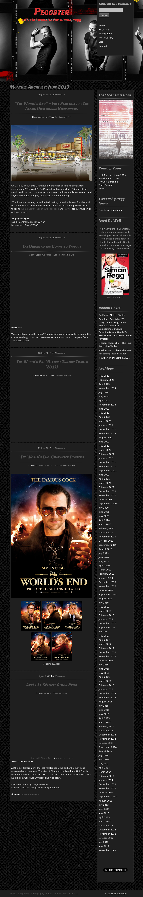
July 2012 (104, 842)
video (48, 255)
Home (102, 25)
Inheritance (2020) (109, 178)
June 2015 (104, 710)
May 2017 (104, 636)
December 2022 (107, 429)
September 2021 (108, 470)
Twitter (67, 209)
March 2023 (105, 421)
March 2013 (105, 821)
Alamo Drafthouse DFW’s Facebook (40, 209)
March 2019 (105, 569)
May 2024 (104, 396)
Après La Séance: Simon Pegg (51, 684)
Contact (103, 46)
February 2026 (106, 380)
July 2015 (104, 706)
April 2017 (104, 640)
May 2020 (104, 516)
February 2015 (106, 726)
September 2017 (108, 627)
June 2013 (104, 809)
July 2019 (104, 553)
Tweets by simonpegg (110, 210)
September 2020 (108, 503)
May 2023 (104, 413)
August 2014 (105, 751)
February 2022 (106, 454)
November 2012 (107, 834)
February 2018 (106, 615)
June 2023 (104, 409)
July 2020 (104, 508)
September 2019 (108, 545)
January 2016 (106, 689)
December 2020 (107, 491)
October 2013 (106, 792)
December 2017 (107, 623)
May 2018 (104, 607)
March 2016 (105, 681)
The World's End (63, 117)
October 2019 (106, 541)
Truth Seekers (106, 185)
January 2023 (106, 425)
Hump (102, 188)
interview (63, 693)
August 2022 (105, 437)
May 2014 (104, 763)
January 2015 (106, 730)
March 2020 (105, 524)
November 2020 (107, 495)
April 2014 (104, 768)
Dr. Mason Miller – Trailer (112, 315)
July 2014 (104, 755)
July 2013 (104, 805)
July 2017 (104, 631)
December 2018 (107, 582)
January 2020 (106, 532)
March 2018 (105, 611)
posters (48, 465)
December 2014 (107, 734)
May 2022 (104, 446)
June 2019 (104, 557)
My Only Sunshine (108, 182)
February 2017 (106, 648)
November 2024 (107, 388)
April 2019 (104, 565)
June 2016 (104, 669)
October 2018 (106, 590)
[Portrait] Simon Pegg (41, 758)
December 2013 (107, 784)
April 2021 (104, 479)
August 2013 (105, 801)
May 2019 (104, 561)
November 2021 (107, 466)
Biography (104, 29)
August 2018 (105, 598)
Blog (101, 42)
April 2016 (104, 677)
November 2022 (107, 433)
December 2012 (107, 829)
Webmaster (60, 94)
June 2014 (104, 759)
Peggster (51, 11)
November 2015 (107, 697)
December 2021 (107, 462)
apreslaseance (65, 758)
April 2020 (104, 520)
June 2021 (104, 475)
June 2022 (104, 441)
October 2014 (106, 743)
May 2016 (104, 673)
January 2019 (106, 578)
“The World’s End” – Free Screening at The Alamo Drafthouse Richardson (52, 106)
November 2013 (107, 788)
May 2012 (104, 846)
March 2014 (105, 772)
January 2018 (106, 619)
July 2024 (104, 392)
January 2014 (106, 780)
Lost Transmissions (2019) (113, 175)
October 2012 (106, 838)
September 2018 (108, 594)
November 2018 (107, 586)
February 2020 (106, 528)
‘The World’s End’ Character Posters (51, 456)
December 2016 (107, 652)
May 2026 (104, 376)
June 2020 (104, 512)
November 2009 (107, 850)
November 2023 (107, 404)
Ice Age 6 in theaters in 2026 (114, 358)
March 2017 (105, 644)
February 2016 (106, 685)
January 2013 (106, 825)
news (45, 117)
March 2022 (105, 450)
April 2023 (104, 417)
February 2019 (106, 574)
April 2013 (104, 817)
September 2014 (108, 747)
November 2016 (107, 656)
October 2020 (106, 499)
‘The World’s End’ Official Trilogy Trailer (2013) (51, 364)
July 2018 (104, 603)
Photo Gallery (106, 38)
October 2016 (106, 660)
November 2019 (107, 536)
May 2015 (104, 714)
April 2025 (104, 384)
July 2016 (104, 664)
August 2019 (105, 549)
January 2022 (106, 458)
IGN (20, 327)
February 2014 (106, 776)
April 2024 (104, 400)
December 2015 (107, 693)
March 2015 (105, 722)
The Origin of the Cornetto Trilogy (51, 246)
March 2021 (105, 483)
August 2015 (105, 701)
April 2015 (104, 718)
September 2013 (108, 796)
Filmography (105, 33)
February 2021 (106, 487)
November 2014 (107, 739)
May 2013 (104, 813)
